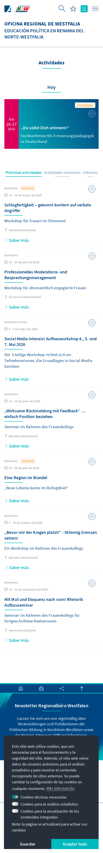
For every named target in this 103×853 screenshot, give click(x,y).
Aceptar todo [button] (75, 844)
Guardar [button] (27, 844)
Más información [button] (60, 788)
